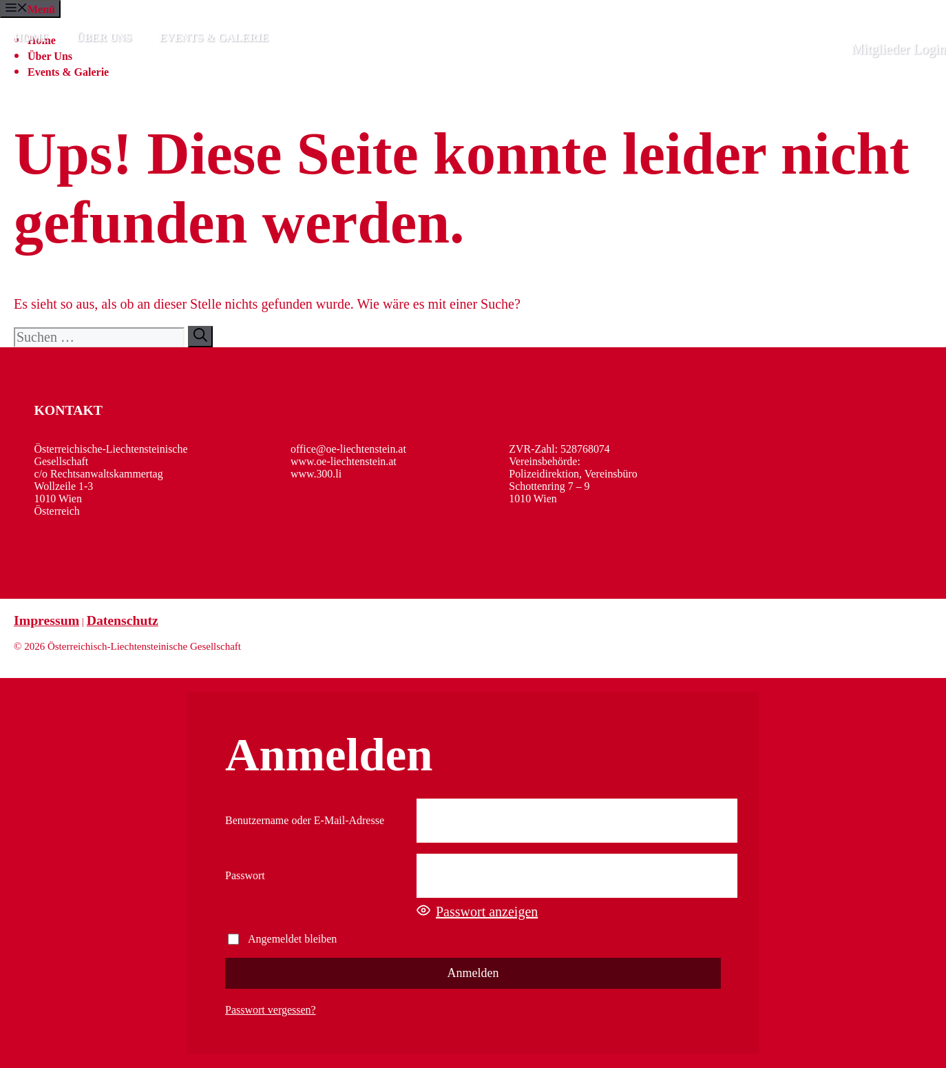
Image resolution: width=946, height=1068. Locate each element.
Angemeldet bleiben (282, 939)
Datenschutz (122, 620)
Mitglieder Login (899, 49)
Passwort (245, 875)
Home (31, 37)
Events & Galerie (214, 37)
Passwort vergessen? (270, 1010)
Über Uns (104, 37)
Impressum (46, 620)
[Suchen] (200, 336)
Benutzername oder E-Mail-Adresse (304, 820)
